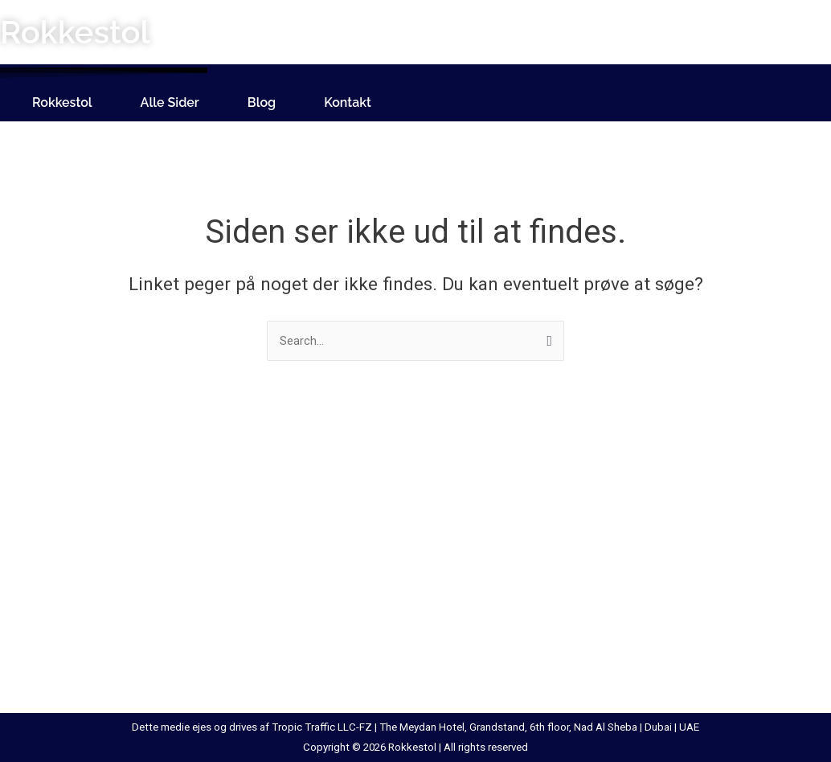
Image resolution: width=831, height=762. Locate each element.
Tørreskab (775, 584)
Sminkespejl (597, 545)
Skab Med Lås (603, 505)
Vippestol (774, 644)
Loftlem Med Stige (248, 684)
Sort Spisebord (605, 584)
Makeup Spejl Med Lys (440, 525)
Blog (262, 102)
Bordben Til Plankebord (76, 545)
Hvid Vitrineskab (58, 664)
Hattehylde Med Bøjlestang (86, 584)
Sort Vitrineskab (608, 604)
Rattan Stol (412, 604)
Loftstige (407, 505)
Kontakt (347, 102)
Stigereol (772, 564)
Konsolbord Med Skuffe (262, 545)
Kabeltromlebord (243, 505)
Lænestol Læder (242, 564)
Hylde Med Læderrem (72, 684)
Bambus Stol (50, 505)
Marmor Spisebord (432, 545)
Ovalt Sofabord (422, 584)
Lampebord (229, 664)
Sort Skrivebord (606, 564)
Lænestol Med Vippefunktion (275, 624)
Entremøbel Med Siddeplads (89, 564)
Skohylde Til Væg (611, 525)
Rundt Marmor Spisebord (448, 664)
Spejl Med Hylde (607, 624)
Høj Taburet (46, 624)
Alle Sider (170, 102)
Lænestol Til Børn (246, 644)
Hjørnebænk (48, 604)
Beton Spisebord (60, 525)
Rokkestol (62, 102)
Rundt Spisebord (426, 644)
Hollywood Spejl (58, 644)
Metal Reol (410, 564)
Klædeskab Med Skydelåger (271, 525)
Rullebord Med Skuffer (441, 624)
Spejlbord (590, 644)
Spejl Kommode (607, 664)
